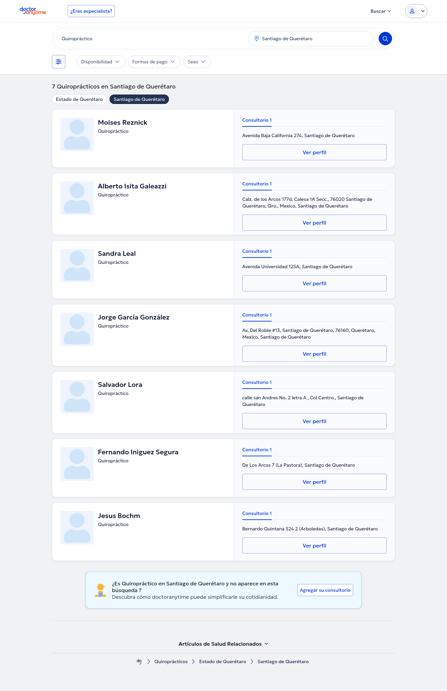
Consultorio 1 (257, 120)
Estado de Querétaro (79, 99)
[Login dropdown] (416, 11)
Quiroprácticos (171, 662)
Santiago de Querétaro (139, 99)
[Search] (385, 38)
